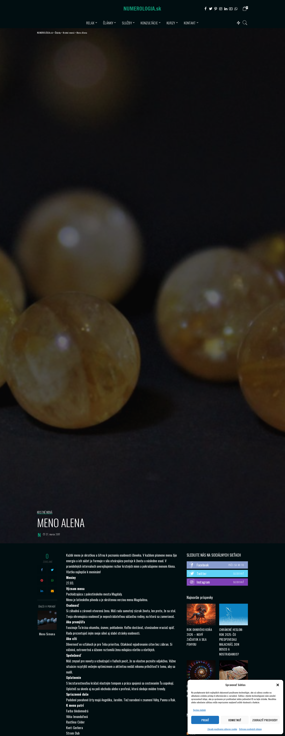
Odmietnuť (234, 720)
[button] (278, 685)
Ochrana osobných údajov (250, 729)
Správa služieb (199, 709)
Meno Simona (47, 634)
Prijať (205, 720)
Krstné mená (44, 512)
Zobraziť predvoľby (265, 720)
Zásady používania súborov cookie (222, 729)
